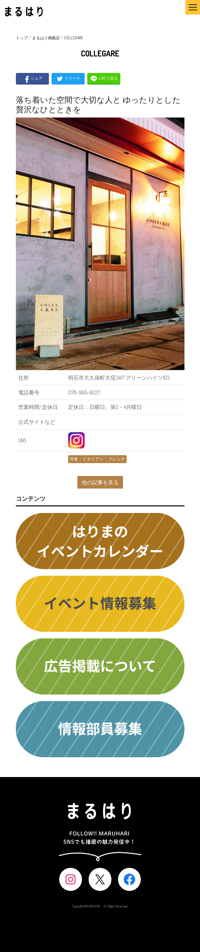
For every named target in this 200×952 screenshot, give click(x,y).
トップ (22, 37)
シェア (32, 79)
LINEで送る (104, 79)
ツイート (68, 79)
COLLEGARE (73, 37)
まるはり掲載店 (46, 37)
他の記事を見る (100, 482)
